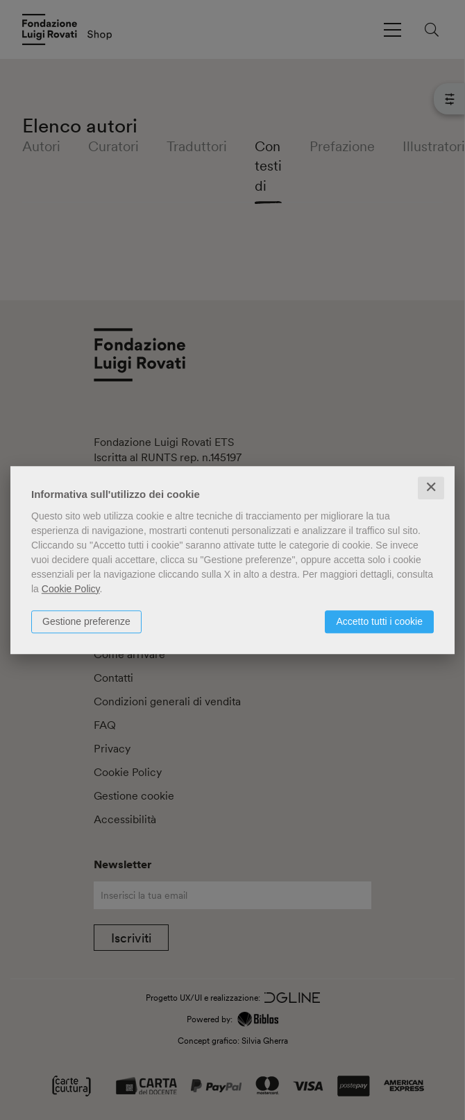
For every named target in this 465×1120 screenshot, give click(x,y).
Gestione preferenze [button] (86, 621)
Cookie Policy (71, 588)
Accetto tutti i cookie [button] (379, 621)
